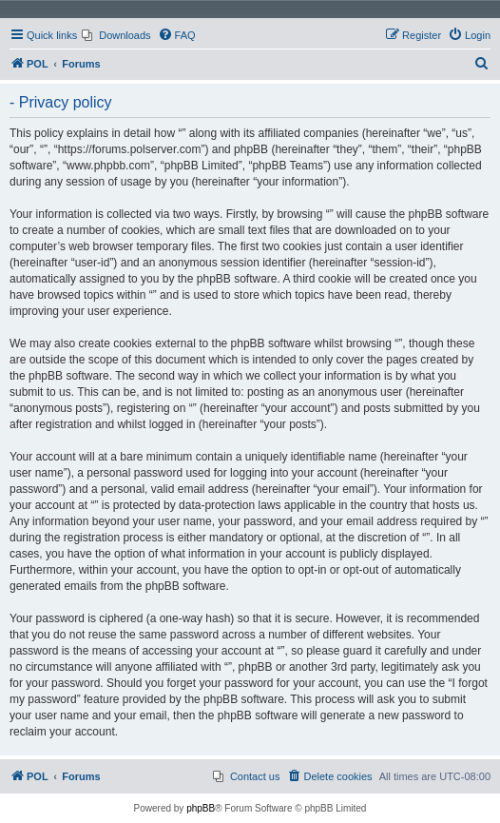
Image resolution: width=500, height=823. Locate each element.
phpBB (200, 808)
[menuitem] (116, 35)
